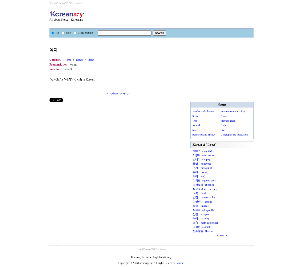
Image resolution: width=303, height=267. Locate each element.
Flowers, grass (228, 120)
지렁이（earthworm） (205, 155)
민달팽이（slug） (203, 201)
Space (195, 116)
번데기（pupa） (202, 159)
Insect (91, 59)
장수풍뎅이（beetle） (205, 189)
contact (181, 263)
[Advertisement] (174, 16)
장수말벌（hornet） (204, 231)
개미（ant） (200, 176)
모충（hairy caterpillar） (207, 222)
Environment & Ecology (233, 111)
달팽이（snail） (202, 226)
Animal (196, 125)
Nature (80, 59)
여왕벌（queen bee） (205, 180)
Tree (194, 120)
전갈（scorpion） (203, 214)
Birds (223, 125)
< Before (112, 93)
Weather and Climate (203, 111)
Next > (124, 93)
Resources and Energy (203, 134)
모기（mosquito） (203, 167)
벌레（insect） (201, 172)
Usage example (83, 32)
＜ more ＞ (222, 235)
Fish (223, 130)
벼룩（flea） (200, 193)
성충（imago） (201, 205)
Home (68, 59)
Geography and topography (234, 134)
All (55, 32)
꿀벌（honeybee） (203, 163)
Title (66, 32)
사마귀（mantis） (203, 151)
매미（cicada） (201, 218)
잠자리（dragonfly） (205, 210)
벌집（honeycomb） (204, 197)
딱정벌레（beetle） (204, 184)
